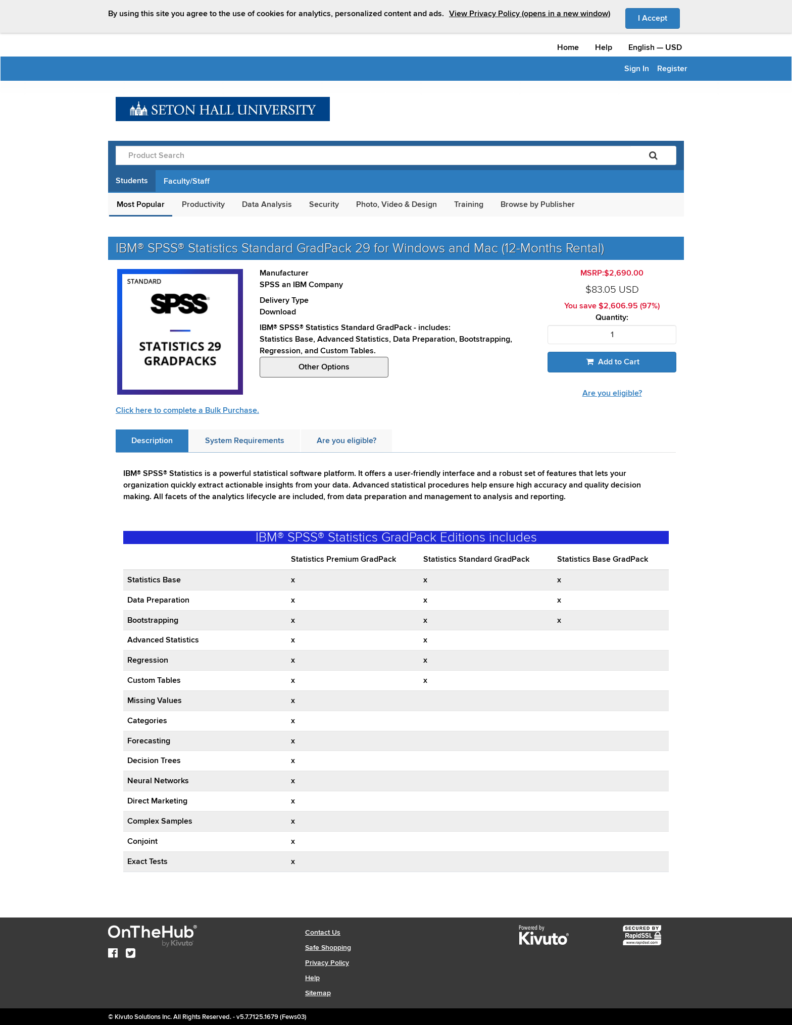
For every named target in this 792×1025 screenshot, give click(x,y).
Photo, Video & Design (396, 204)
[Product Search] (373, 155)
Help (603, 47)
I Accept (659, 17)
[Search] (653, 155)
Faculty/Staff (187, 181)
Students (132, 181)
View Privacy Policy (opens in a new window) (529, 14)
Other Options (324, 367)
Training (468, 204)
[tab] (152, 440)
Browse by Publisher (538, 204)
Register (672, 69)
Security (324, 204)
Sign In (636, 69)
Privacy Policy (327, 962)
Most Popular (141, 204)
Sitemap (318, 993)
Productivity (203, 204)
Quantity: (612, 317)
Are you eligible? (612, 393)
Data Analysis (267, 204)
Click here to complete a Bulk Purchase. (187, 410)
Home (568, 47)
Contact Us (322, 932)
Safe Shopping (328, 947)
